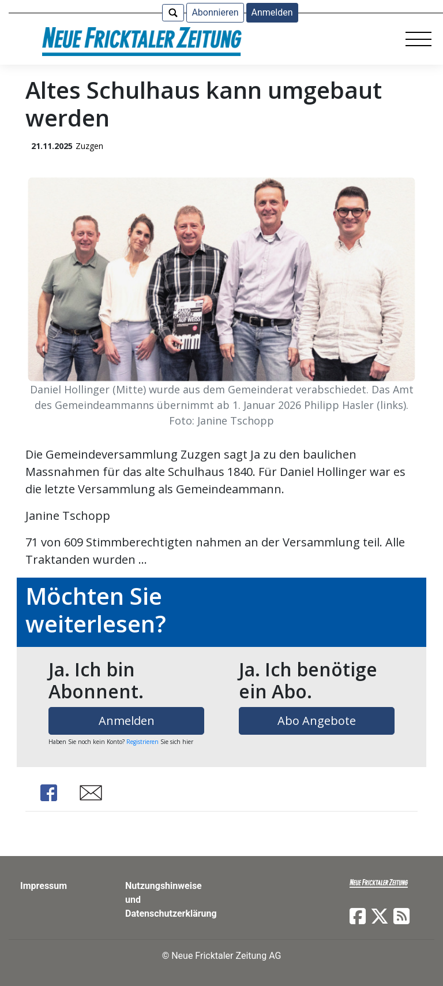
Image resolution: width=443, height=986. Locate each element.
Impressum (43, 885)
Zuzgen (89, 145)
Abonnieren (215, 12)
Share (48, 793)
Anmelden (272, 12)
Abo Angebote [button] (316, 720)
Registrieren (142, 742)
